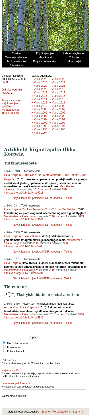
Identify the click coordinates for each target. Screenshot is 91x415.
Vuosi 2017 (58, 92)
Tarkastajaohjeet (11, 100)
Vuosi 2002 (40, 119)
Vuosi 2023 (58, 82)
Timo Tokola (70, 175)
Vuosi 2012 (40, 102)
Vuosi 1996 (40, 129)
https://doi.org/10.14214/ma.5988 (23, 246)
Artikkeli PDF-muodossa (47, 198)
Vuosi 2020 (40, 89)
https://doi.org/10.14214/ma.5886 (23, 317)
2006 (52, 270)
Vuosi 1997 (58, 126)
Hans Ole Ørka (31, 175)
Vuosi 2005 (58, 112)
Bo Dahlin (68, 209)
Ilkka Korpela (12, 175)
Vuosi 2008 (40, 109)
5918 (65, 189)
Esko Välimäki (31, 236)
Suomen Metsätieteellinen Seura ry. (62, 411)
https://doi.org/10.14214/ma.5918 (23, 192)
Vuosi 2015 (58, 95)
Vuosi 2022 (40, 85)
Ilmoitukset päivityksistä (16, 383)
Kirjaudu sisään (11, 370)
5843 (81, 216)
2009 (52, 216)
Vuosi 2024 (40, 82)
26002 (5, 82)
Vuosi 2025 (58, 79)
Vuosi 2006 (40, 112)
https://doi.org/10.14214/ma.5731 (23, 273)
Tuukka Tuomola (33, 209)
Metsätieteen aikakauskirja (19, 216)
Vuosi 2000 (40, 122)
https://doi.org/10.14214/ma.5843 (23, 219)
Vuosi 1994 (40, 132)
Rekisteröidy (9, 360)
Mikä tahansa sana (17, 343)
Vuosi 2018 (40, 92)
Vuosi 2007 (58, 109)
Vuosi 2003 (58, 116)
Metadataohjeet (11, 109)
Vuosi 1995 (58, 129)
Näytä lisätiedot (22, 198)
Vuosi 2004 (40, 116)
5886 (81, 314)
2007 (36, 243)
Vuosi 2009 (58, 105)
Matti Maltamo (52, 175)
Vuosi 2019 (58, 89)
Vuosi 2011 (58, 102)
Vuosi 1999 (58, 122)
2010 (36, 189)
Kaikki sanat (13, 347)
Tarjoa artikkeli (10, 112)
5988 (65, 243)
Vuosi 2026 (40, 79)
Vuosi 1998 (40, 126)
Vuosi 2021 (58, 85)
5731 (81, 270)
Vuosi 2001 (58, 119)
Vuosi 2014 (40, 99)
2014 (52, 314)
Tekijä (67, 278)
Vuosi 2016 (40, 95)
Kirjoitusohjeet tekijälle (10, 105)
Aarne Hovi (11, 307)
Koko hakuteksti (16, 351)
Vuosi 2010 (40, 105)
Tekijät (68, 198)
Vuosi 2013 (58, 99)
